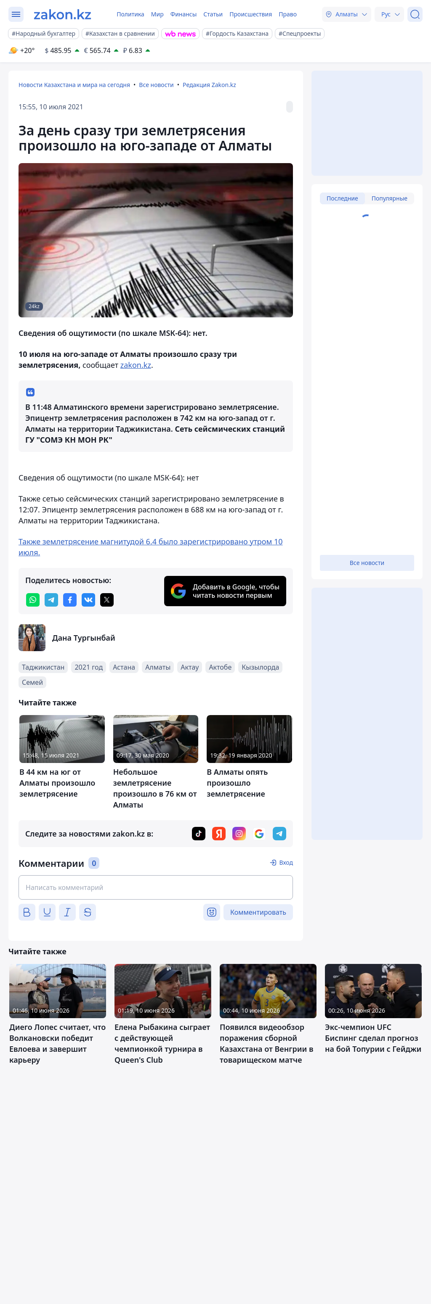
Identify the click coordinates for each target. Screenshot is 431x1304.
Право (288, 14)
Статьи (213, 14)
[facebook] (69, 599)
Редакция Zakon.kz (209, 85)
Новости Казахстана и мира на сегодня (74, 85)
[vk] (88, 599)
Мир (157, 14)
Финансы (183, 14)
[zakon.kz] (62, 14)
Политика (130, 14)
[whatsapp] (32, 599)
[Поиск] (415, 14)
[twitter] (106, 599)
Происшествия (250, 14)
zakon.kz (135, 365)
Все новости (156, 85)
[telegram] (51, 599)
